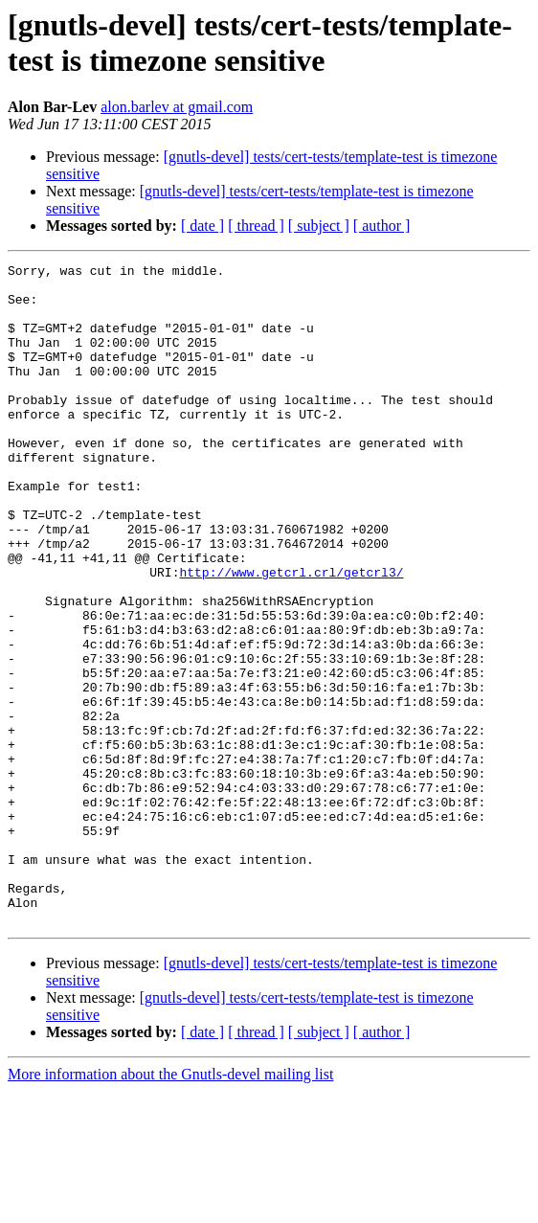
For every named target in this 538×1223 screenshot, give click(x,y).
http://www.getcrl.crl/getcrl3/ (291, 635)
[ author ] (382, 225)
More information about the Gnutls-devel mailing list (170, 1206)
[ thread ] (256, 225)
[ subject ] (318, 225)
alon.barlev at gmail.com (177, 107)
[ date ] (202, 225)
